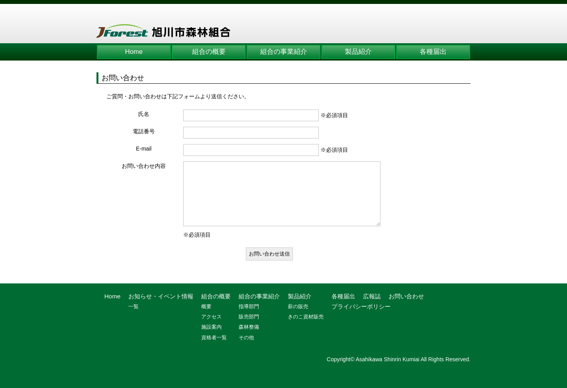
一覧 (133, 318)
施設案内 (211, 339)
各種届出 (433, 51)
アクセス (211, 328)
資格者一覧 (214, 349)
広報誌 (372, 308)
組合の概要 (209, 51)
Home (134, 51)
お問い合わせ (406, 308)
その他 (246, 349)
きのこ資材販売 (306, 328)
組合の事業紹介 (283, 51)
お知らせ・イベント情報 (160, 308)
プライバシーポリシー (361, 318)
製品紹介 (358, 51)
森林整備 (249, 339)
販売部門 (249, 328)
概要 (206, 318)
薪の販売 (298, 318)
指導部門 (249, 318)
